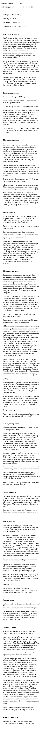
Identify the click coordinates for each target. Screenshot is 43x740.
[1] (37, 189)
